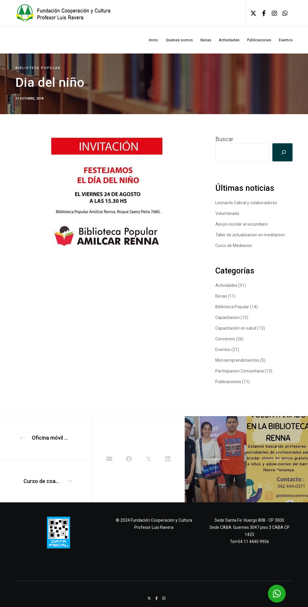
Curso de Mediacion (233, 245)
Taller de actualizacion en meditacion (250, 234)
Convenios (225, 338)
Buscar (224, 139)
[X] (251, 13)
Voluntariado (227, 213)
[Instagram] (272, 13)
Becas (221, 296)
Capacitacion (227, 317)
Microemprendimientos (237, 360)
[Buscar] (282, 152)
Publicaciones (228, 381)
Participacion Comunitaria (239, 371)
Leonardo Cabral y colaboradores (246, 202)
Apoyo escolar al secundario (241, 224)
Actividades (226, 285)
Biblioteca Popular (38, 68)
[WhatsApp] (282, 13)
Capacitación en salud (235, 328)
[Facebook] (261, 13)
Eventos (222, 349)
